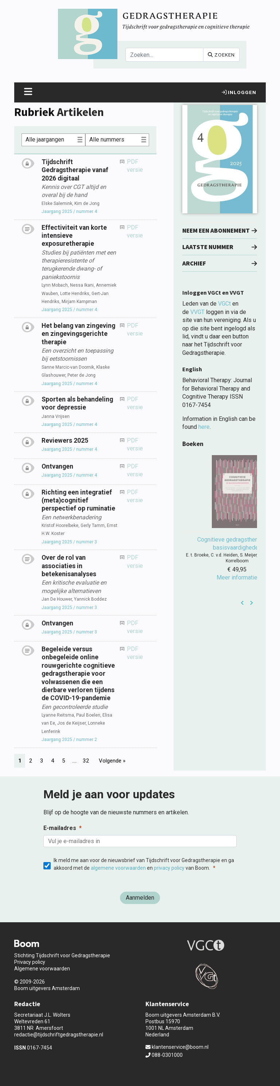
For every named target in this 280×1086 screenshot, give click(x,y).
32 (86, 760)
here (204, 426)
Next (251, 602)
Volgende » (112, 760)
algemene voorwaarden (118, 868)
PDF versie (135, 165)
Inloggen (239, 92)
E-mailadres (59, 828)
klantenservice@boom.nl (177, 1047)
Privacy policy (29, 962)
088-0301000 (164, 1055)
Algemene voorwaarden (42, 968)
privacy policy (169, 868)
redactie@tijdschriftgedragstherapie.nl (58, 1034)
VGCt (224, 303)
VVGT (197, 312)
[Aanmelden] (140, 898)
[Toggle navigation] (28, 92)
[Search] (164, 55)
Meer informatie (237, 577)
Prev (242, 602)
